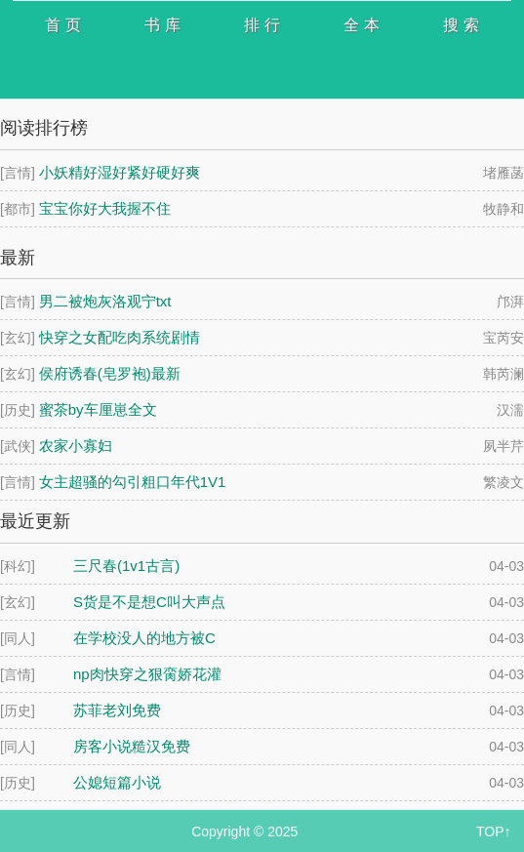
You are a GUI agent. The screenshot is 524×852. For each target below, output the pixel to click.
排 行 (261, 25)
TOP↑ (493, 831)
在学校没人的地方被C (144, 637)
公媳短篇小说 (117, 782)
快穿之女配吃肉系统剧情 (119, 337)
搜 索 (460, 25)
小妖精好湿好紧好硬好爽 (119, 172)
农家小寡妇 (75, 445)
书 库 (162, 25)
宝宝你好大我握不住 (105, 208)
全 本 (361, 25)
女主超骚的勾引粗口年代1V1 (132, 481)
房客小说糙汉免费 (131, 746)
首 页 (62, 25)
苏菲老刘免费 (117, 710)
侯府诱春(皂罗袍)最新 (110, 373)
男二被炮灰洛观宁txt (105, 301)
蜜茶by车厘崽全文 (98, 409)
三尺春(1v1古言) (126, 565)
